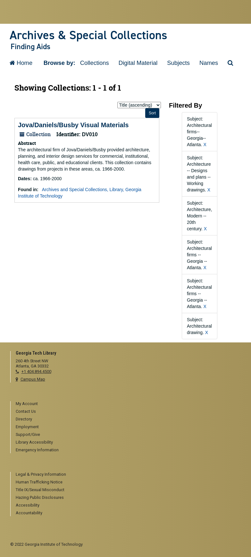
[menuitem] (128, 404)
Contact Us (26, 411)
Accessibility (27, 505)
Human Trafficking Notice (39, 482)
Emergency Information (37, 449)
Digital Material (138, 62)
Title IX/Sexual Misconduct (40, 489)
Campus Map (33, 379)
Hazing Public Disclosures (40, 497)
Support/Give (28, 434)
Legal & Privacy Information (41, 474)
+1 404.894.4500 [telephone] (36, 371)
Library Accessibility (34, 442)
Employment (27, 426)
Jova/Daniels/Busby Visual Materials (73, 124)
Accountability (29, 512)
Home (21, 62)
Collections (94, 62)
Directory (24, 419)
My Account (27, 403)
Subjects (178, 62)
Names (208, 62)
